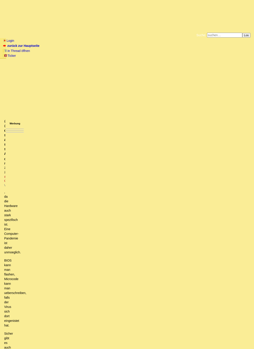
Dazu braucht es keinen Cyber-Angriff (35, 221)
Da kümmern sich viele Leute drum (39, 296)
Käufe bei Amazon (105, 55)
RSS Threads (27, 337)
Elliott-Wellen (58, 35)
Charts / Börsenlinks (106, 35)
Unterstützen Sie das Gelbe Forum (65, 55)
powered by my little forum (127, 344)
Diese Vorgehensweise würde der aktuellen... (46, 158)
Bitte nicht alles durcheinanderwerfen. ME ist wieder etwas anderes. (65, 271)
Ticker (75, 45)
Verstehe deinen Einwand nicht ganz (38, 279)
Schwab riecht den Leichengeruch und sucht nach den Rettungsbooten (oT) (61, 150)
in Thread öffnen (54, 45)
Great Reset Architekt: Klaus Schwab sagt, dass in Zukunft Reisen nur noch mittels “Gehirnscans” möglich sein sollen (89, 317)
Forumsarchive (137, 35)
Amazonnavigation (170, 55)
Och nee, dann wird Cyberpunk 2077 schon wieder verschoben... (59, 209)
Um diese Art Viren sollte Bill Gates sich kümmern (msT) (47, 217)
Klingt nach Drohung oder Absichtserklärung (39, 288)
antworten (15, 125)
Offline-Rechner (33, 171)
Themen (79, 35)
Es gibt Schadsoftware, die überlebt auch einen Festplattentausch (58, 258)
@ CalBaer (58, 74)
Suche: (201, 35)
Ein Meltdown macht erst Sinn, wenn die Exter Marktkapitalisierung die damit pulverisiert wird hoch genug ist (87, 309)
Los (246, 35)
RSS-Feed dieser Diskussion (177, 135)
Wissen (37, 35)
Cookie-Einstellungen (196, 55)
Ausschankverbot (34, 167)
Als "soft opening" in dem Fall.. (39, 212)
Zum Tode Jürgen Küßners (113, 51)
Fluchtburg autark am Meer (78, 51)
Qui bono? (16, 284)
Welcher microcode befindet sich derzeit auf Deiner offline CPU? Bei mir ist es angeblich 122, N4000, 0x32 (98, 175)
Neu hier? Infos (14, 35)
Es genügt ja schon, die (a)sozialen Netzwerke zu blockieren (60, 163)
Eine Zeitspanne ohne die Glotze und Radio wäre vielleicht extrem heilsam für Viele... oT (69, 225)
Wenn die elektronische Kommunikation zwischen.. (53, 196)
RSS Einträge (11, 337)
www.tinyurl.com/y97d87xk (19, 115)
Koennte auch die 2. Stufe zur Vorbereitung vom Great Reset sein (58, 154)
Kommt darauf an (36, 192)
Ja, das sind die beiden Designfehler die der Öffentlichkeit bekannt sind (67, 254)
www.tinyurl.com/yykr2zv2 (18, 119)
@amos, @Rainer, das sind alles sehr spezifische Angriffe (55, 263)
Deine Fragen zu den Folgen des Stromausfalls (45, 292)
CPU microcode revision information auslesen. (62, 188)
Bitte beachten (31, 275)
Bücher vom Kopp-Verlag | (148, 51)
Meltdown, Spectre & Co (32, 250)
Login (8, 40)
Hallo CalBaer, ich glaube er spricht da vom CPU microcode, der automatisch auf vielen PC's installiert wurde (87, 242)
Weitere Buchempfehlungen (136, 55)
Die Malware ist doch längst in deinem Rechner (48, 267)
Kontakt (40, 337)
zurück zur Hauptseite (22, 45)
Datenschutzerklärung (178, 51)
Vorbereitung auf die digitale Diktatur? (35, 238)
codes (32, 183)
